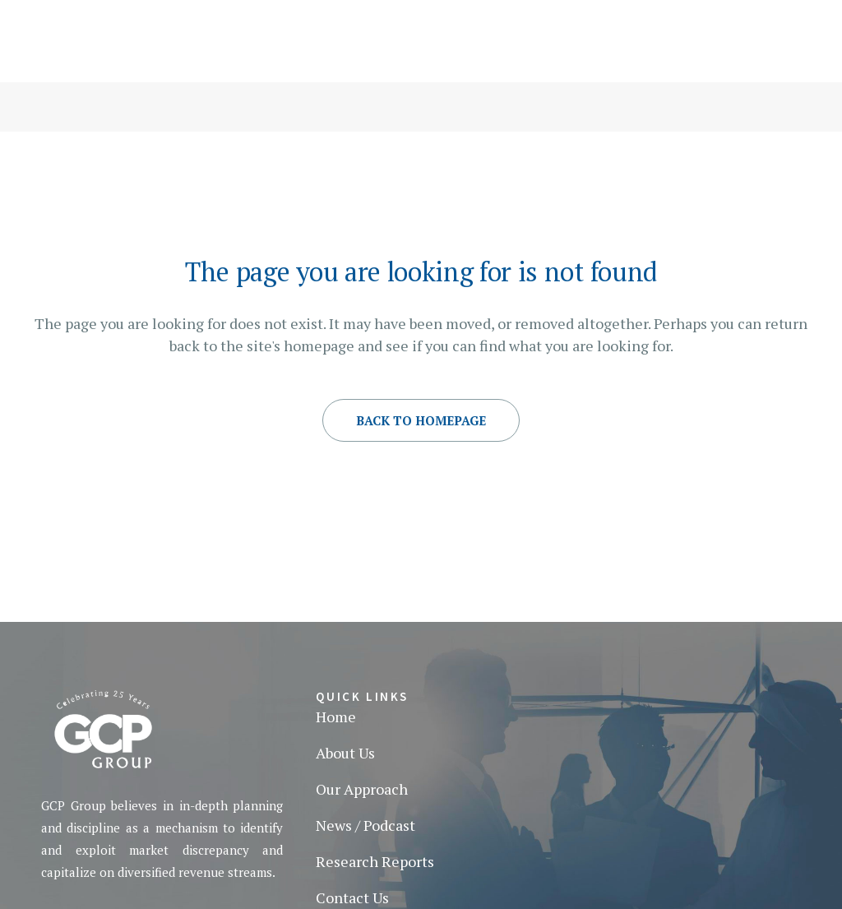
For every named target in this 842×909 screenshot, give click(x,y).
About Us (345, 753)
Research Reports (375, 861)
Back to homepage (421, 420)
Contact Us (352, 897)
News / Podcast (365, 825)
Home (336, 716)
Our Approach (362, 789)
